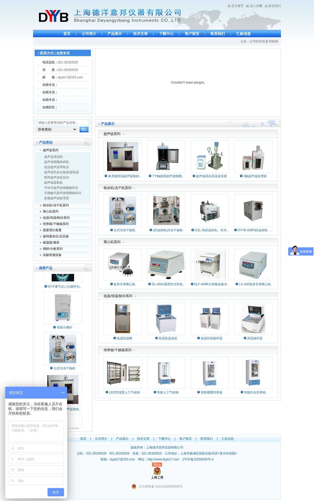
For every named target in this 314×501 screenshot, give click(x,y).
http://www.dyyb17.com (163, 459)
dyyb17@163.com (70, 77)
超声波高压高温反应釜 (210, 176)
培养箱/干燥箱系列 (117, 350)
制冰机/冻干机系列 (117, 188)
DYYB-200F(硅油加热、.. (253, 230)
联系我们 (217, 34)
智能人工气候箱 (166, 392)
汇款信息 (243, 34)
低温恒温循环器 (209, 338)
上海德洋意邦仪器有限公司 (164, 447)
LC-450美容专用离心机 (253, 284)
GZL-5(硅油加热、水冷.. (209, 230)
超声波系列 (112, 134)
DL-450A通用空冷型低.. (166, 284)
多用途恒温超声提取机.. (123, 176)
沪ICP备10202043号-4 (197, 459)
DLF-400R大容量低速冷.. (210, 284)
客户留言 (192, 34)
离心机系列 (112, 242)
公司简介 (89, 34)
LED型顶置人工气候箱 (123, 392)
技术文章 (140, 34)
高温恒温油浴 (166, 338)
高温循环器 (253, 338)
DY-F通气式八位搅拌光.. (64, 288)
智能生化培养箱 (253, 392)
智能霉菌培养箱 (209, 392)
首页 (66, 34)
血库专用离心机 (122, 284)
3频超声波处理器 (253, 176)
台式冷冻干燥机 (64, 369)
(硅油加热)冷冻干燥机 (166, 230)
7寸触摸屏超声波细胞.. (166, 176)
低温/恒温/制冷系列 (118, 296)
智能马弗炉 (64, 329)
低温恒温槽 (122, 338)
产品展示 (114, 34)
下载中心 (166, 34)
